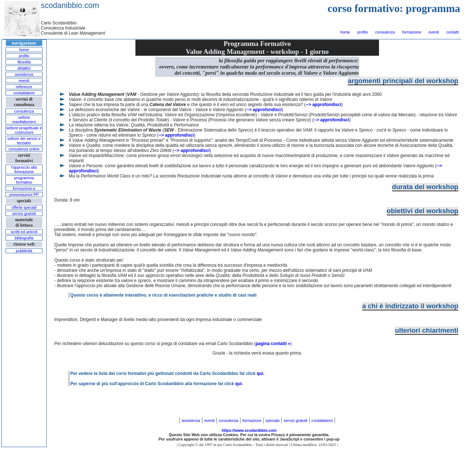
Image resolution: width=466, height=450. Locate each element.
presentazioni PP (24, 194)
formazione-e (24, 188)
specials (273, 420)
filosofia (24, 62)
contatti (452, 32)
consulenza (385, 32)
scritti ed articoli (24, 232)
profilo (363, 32)
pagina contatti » (273, 343)
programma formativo (24, 180)
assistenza (24, 74)
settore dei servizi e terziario (24, 140)
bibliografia (24, 238)
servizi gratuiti (24, 213)
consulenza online (23, 149)
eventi (434, 32)
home (345, 32)
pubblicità (24, 251)
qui (260, 373)
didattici (24, 68)
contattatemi (24, 93)
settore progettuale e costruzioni (24, 130)
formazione (411, 32)
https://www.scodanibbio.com (249, 430)
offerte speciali (24, 207)
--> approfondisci (323, 104)
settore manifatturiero (24, 119)
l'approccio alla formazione (24, 169)
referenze (24, 87)
